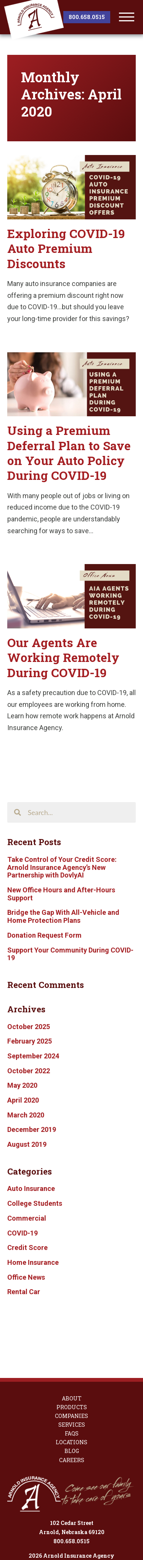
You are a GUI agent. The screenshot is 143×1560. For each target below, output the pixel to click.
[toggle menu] (126, 17)
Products (71, 1363)
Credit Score (27, 1248)
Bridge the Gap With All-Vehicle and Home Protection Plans (63, 916)
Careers (71, 1416)
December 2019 (31, 1129)
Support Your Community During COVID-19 (70, 954)
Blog (71, 1407)
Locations (71, 1398)
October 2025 (28, 1027)
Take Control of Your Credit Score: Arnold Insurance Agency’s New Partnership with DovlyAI (62, 867)
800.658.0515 (87, 17)
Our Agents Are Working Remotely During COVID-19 (63, 658)
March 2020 (25, 1115)
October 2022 (28, 1071)
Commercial (26, 1218)
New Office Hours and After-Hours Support (61, 894)
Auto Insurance (31, 1188)
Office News (26, 1277)
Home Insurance (33, 1262)
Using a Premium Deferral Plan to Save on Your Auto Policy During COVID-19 (69, 452)
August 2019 (27, 1144)
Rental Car (23, 1292)
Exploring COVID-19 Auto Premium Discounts (66, 248)
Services (71, 1381)
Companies (71, 1372)
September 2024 (33, 1056)
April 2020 (23, 1100)
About (72, 1354)
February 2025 (29, 1041)
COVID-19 (22, 1233)
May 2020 (22, 1085)
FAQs (72, 1389)
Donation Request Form (44, 935)
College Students (34, 1203)
